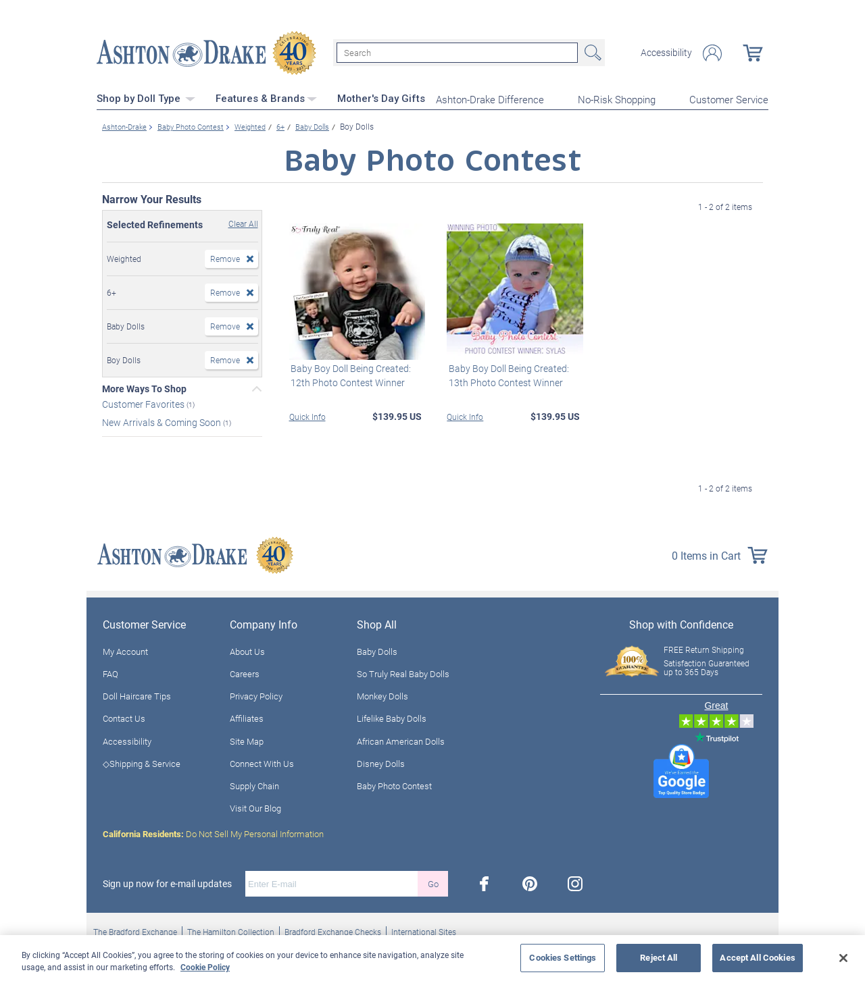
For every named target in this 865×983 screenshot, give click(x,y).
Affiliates (247, 718)
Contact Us (124, 718)
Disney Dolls (381, 762)
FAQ (110, 672)
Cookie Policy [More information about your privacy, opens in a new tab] (205, 966)
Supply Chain (254, 784)
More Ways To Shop (144, 387)
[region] (432, 959)
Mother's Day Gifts (381, 98)
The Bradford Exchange (135, 931)
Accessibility (666, 52)
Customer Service (728, 98)
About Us (247, 650)
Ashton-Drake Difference (490, 98)
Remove (225, 257)
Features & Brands (266, 98)
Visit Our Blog (255, 807)
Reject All (658, 957)
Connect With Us (262, 762)
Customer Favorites (144, 402)
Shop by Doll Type (146, 98)
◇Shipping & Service (141, 762)
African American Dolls (401, 740)
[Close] (843, 958)
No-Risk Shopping (617, 98)
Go (433, 882)
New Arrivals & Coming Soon (162, 421)
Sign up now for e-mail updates (167, 883)
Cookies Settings (562, 957)
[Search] (457, 53)
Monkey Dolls (382, 695)
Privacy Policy (256, 695)
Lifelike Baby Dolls (391, 718)
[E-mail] (331, 883)
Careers (245, 672)
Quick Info (307, 415)
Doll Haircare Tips (137, 695)
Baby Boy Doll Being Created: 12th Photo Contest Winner (349, 374)
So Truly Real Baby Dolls (403, 672)
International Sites (423, 931)
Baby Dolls (377, 650)
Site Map (247, 740)
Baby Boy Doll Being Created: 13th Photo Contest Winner (507, 374)
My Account (125, 650)
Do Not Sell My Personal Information (213, 833)
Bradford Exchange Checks (333, 931)
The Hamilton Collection (230, 931)
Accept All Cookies (757, 957)
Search (591, 53)
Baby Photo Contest (394, 784)
